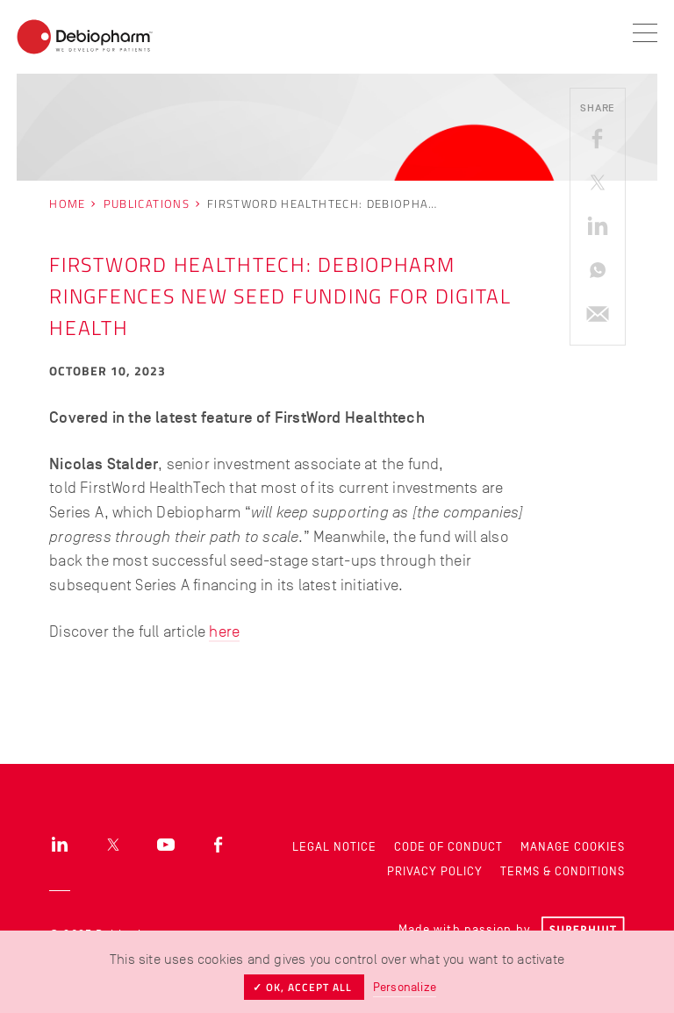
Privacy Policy (435, 871)
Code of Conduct (448, 846)
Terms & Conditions (562, 871)
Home (67, 203)
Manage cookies (572, 846)
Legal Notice (334, 846)
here (224, 631)
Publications (147, 203)
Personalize (404, 987)
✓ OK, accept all (304, 987)
